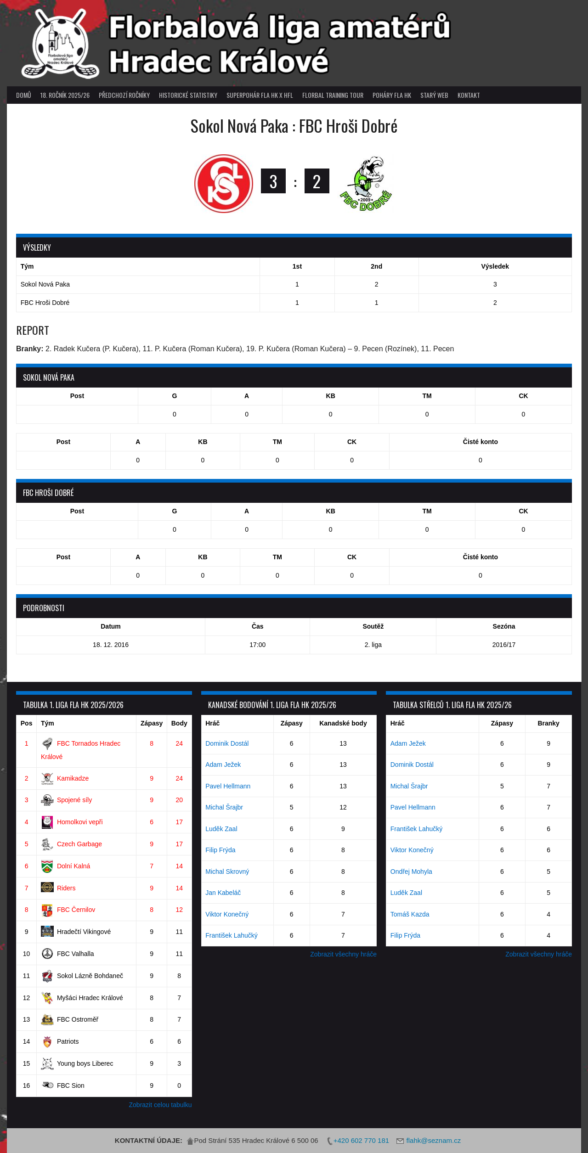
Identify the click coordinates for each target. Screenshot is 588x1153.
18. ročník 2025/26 (65, 95)
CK (523, 395)
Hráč (212, 723)
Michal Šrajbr (224, 807)
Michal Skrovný (227, 871)
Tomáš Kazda (410, 914)
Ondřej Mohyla (411, 871)
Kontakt (469, 95)
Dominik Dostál (227, 743)
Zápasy (152, 723)
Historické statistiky (188, 95)
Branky (548, 723)
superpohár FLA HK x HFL (259, 95)
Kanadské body (343, 723)
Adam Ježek (223, 764)
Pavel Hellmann (227, 786)
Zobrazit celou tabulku (160, 1104)
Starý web (434, 95)
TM (426, 395)
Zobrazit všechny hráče (343, 954)
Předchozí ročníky (124, 95)
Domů (23, 95)
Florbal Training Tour (332, 95)
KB (330, 395)
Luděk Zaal (221, 828)
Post (77, 395)
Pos (27, 723)
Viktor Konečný (227, 914)
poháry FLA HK (392, 95)
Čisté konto (480, 441)
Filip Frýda (220, 850)
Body (179, 723)
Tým (47, 723)
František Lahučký (231, 935)
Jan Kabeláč (223, 892)
